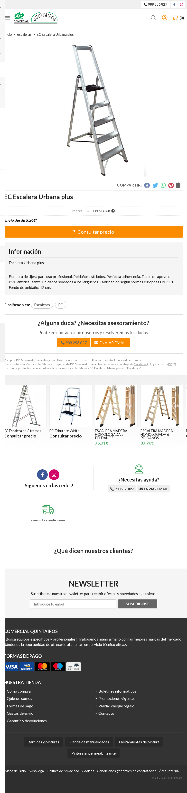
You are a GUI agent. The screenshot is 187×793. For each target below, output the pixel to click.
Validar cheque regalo (116, 706)
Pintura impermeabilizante (93, 753)
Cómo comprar (19, 691)
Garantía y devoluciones (27, 720)
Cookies (88, 771)
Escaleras (140, 364)
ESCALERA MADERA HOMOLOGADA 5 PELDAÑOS (126, 434)
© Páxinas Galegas (167, 778)
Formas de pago (20, 706)
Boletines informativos (117, 691)
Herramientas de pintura (139, 742)
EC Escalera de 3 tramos (37, 431)
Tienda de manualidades (89, 742)
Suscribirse (138, 603)
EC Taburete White (79, 431)
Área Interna (169, 771)
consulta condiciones (48, 520)
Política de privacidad (63, 771)
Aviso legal (36, 771)
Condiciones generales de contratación (127, 771)
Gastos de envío (20, 713)
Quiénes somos (19, 698)
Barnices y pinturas (43, 742)
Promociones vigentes (116, 698)
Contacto (106, 713)
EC (170, 364)
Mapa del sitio (15, 771)
